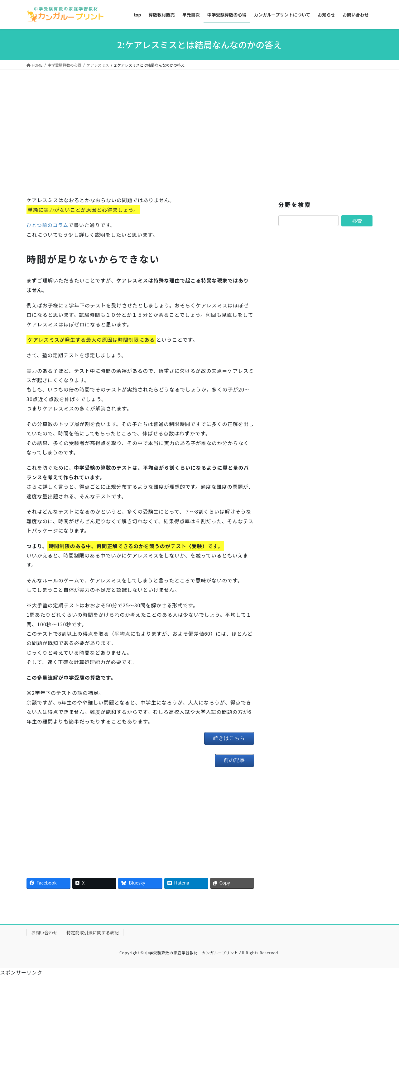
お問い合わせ (44, 932)
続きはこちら (229, 738)
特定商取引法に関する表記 (92, 932)
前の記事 (234, 760)
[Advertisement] (140, 135)
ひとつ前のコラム (47, 225)
